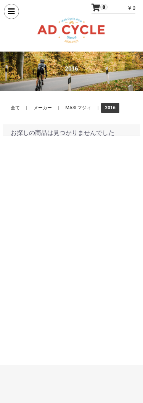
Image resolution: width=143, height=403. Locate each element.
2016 (110, 107)
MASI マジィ (79, 107)
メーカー (43, 107)
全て (15, 107)
